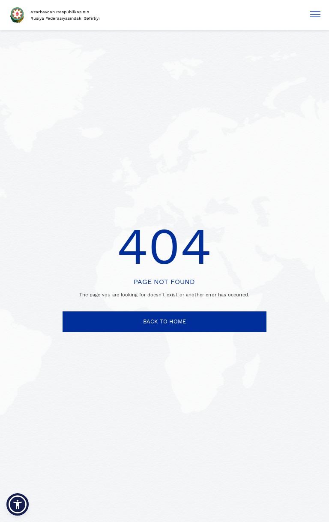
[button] (18, 504)
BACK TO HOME (164, 321)
